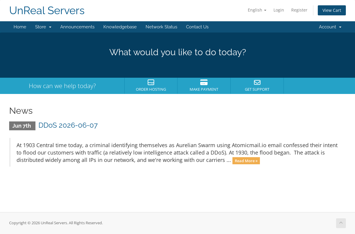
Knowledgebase (120, 27)
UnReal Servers (46, 10)
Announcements (77, 27)
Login (278, 10)
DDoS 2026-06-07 (68, 125)
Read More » (246, 160)
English (257, 10)
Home (20, 27)
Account (330, 27)
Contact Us (197, 27)
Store (43, 27)
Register (299, 10)
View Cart (332, 10)
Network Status (161, 27)
